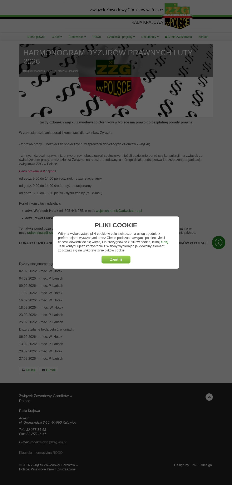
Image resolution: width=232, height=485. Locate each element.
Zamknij (116, 259)
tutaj (164, 242)
